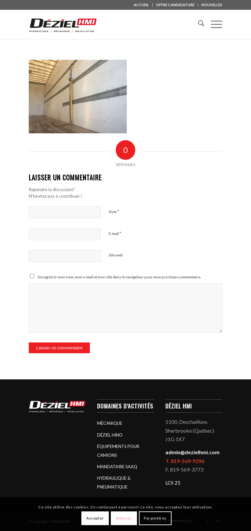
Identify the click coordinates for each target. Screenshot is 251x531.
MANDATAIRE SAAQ (117, 466)
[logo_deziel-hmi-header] (64, 24)
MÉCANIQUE (109, 423)
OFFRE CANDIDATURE (175, 5)
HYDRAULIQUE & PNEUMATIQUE (113, 482)
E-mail (115, 233)
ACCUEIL (141, 5)
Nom (114, 211)
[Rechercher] (198, 24)
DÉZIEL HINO (110, 435)
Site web (116, 255)
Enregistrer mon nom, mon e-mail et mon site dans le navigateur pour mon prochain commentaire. (119, 277)
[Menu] (213, 24)
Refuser (123, 518)
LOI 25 (172, 482)
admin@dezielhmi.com (192, 452)
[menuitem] (141, 5)
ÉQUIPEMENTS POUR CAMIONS (118, 450)
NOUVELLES (211, 5)
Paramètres (155, 518)
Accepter (95, 518)
